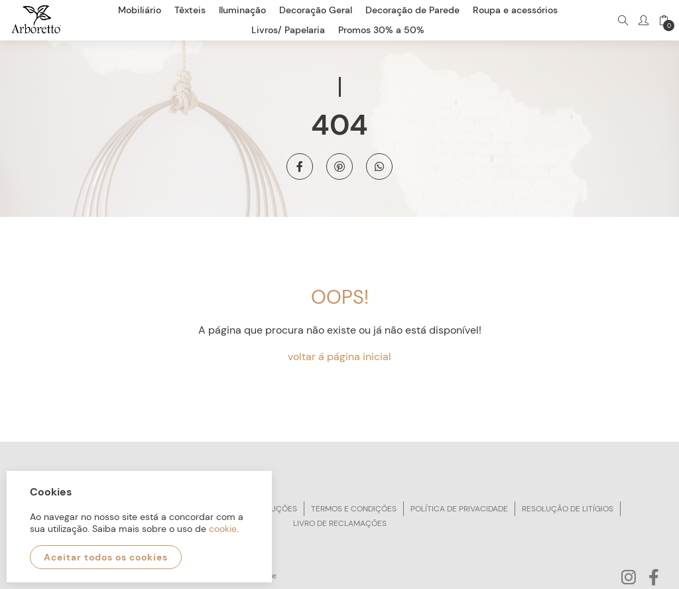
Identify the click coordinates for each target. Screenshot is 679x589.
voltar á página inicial (339, 356)
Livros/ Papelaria (288, 30)
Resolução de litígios (567, 508)
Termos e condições (354, 508)
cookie (223, 529)
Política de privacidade (459, 508)
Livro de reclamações (340, 523)
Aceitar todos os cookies (106, 557)
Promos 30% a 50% (381, 30)
